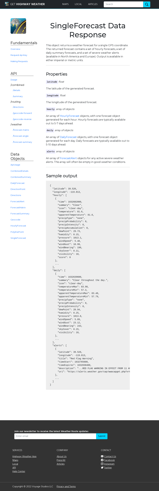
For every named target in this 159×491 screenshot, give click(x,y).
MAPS (65, 4)
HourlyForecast (69, 115)
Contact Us (110, 457)
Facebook (109, 460)
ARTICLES (93, 4)
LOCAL (78, 4)
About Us (61, 457)
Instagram (109, 464)
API (14, 468)
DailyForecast (68, 137)
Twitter (108, 468)
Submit (101, 436)
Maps (15, 460)
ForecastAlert (68, 158)
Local (15, 464)
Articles (60, 464)
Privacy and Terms (66, 487)
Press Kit (61, 460)
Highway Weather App (24, 457)
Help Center (18, 472)
